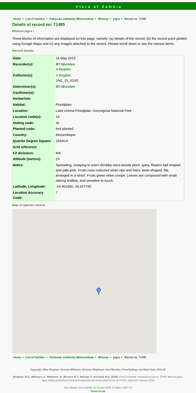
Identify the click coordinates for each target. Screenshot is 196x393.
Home (17, 19)
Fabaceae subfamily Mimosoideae (71, 19)
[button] (98, 291)
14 (58, 117)
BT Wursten (65, 64)
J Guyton (63, 69)
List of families (35, 19)
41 (58, 123)
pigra (116, 19)
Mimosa (103, 19)
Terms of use (98, 391)
